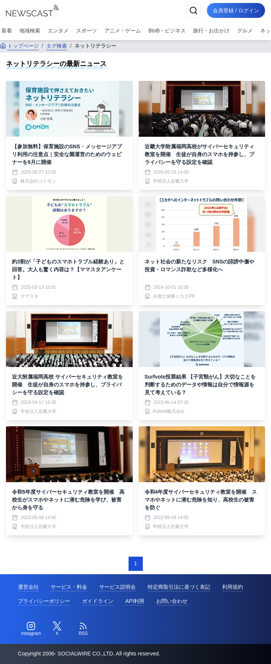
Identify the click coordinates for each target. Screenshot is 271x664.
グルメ (245, 31)
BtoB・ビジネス (167, 31)
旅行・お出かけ (211, 31)
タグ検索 (56, 46)
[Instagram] (31, 629)
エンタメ (58, 31)
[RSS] (83, 629)
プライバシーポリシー (44, 601)
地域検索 (29, 31)
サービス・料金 (69, 587)
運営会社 (28, 587)
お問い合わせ (172, 601)
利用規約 (232, 587)
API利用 (134, 601)
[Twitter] (57, 629)
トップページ (19, 46)
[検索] (193, 10)
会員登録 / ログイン (236, 10)
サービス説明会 (117, 587)
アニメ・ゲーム (122, 31)
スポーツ (86, 31)
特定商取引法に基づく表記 (179, 587)
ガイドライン (97, 601)
